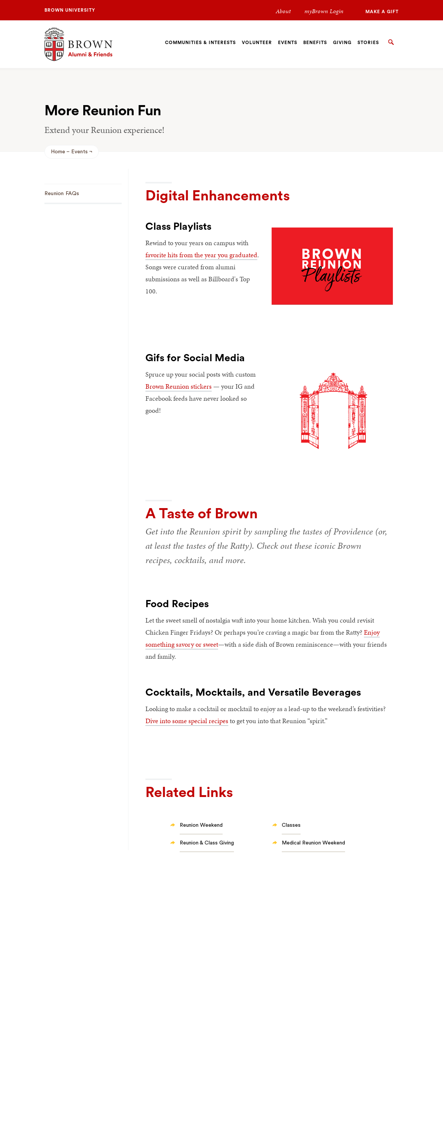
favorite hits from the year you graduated (201, 255)
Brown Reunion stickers (178, 386)
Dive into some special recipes (186, 720)
